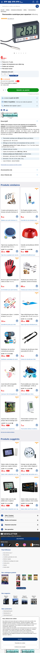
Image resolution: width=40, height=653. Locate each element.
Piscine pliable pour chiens (27, 394)
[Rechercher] (37, 6)
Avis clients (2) (6, 175)
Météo (25, 9)
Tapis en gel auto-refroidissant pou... (29, 324)
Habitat (8, 9)
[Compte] (33, 2)
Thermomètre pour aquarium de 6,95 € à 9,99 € (11, 164)
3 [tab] (19, 53)
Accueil (2, 9)
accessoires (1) (6, 170)
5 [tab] (23, 53)
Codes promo (6, 563)
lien (15, 626)
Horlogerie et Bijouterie (16, 9)
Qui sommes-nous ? (7, 552)
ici (10, 634)
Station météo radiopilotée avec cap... (10, 474)
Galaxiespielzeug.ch (7, 615)
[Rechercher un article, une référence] (20, 6)
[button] (9, 83)
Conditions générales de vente (10, 557)
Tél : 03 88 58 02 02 (9, 516)
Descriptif (4, 121)
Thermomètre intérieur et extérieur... (29, 428)
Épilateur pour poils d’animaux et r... (9, 220)
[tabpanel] (20, 35)
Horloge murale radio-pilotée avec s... (30, 474)
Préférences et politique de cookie (10, 561)
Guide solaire (6, 567)
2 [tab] (16, 53)
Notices (5, 565)
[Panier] (37, 2)
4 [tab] (21, 53)
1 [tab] (14, 53)
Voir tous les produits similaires (7, 432)
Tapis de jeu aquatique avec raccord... (10, 255)
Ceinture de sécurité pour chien (28, 359)
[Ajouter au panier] (23, 90)
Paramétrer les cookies (20, 643)
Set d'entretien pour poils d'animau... (9, 289)
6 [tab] (25, 53)
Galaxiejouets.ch (7, 613)
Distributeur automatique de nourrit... (9, 359)
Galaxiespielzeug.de (7, 611)
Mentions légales (7, 559)
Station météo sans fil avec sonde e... (30, 509)
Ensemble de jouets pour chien (8, 324)
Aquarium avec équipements (8, 428)
